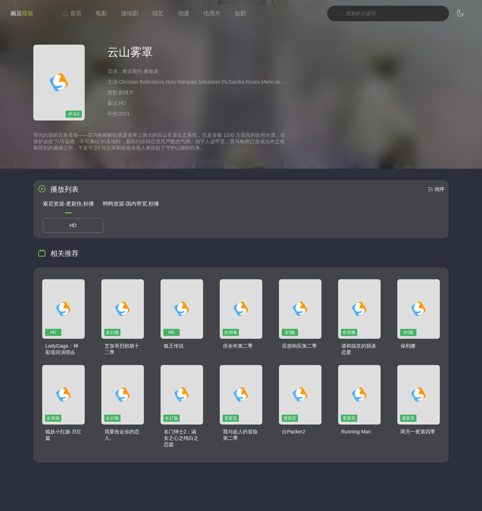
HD (73, 225)
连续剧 (129, 13)
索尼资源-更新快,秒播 (68, 204)
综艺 (158, 13)
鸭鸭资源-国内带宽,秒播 (131, 204)
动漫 (183, 13)
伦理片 (211, 13)
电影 (101, 13)
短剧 (240, 13)
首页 (72, 13)
